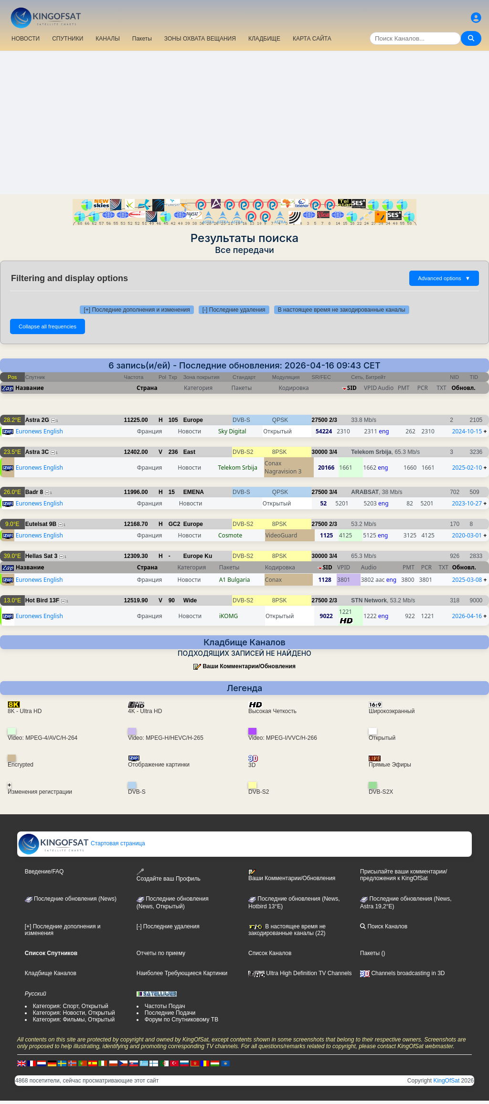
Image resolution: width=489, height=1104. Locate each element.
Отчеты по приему (161, 953)
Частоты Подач (165, 1006)
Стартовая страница (81, 843)
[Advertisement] (244, 122)
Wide (190, 600)
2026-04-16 (467, 616)
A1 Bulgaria (234, 580)
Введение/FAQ (44, 871)
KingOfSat (447, 1080)
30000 (320, 452)
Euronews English (39, 431)
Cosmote (230, 535)
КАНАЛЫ (107, 38)
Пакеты (142, 38)
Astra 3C (37, 452)
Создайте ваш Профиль (169, 875)
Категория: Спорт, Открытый (70, 1006)
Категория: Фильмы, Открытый (74, 1019)
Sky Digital (232, 431)
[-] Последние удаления (234, 309)
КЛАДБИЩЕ (264, 38)
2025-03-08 (467, 580)
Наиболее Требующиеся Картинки (182, 973)
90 (172, 600)
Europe (193, 420)
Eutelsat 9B (40, 524)
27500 (320, 420)
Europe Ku (198, 556)
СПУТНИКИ (67, 38)
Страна (147, 388)
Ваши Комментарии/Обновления (249, 666)
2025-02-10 (467, 467)
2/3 (333, 420)
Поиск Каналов (383, 926)
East (189, 452)
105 (173, 420)
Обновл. (463, 388)
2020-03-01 (467, 535)
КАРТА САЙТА (312, 38)
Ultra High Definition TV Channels (300, 973)
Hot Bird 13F (42, 600)
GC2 (175, 524)
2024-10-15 (467, 431)
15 (172, 492)
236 (173, 452)
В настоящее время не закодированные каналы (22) (287, 929)
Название (29, 388)
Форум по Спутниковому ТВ (181, 1019)
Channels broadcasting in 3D (402, 973)
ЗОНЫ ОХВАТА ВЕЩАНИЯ (200, 38)
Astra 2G (37, 420)
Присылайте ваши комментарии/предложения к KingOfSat (403, 875)
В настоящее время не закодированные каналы (341, 309)
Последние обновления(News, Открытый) (173, 902)
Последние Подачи (170, 1012)
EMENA (193, 492)
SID (352, 388)
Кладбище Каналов (50, 973)
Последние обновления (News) (71, 898)
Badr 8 (34, 492)
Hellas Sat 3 (41, 556)
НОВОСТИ (25, 38)
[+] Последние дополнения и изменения (137, 309)
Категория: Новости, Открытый (74, 1012)
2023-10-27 (467, 503)
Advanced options (444, 278)
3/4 (333, 452)
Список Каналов (269, 953)
